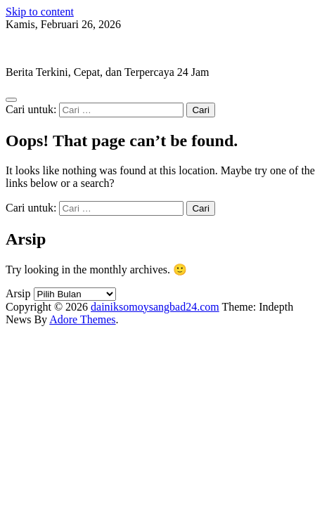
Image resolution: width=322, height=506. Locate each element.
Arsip (18, 293)
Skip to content (40, 12)
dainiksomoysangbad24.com (70, 48)
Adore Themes (82, 319)
